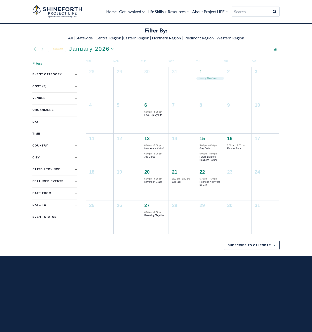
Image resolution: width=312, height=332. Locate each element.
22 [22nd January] (202, 172)
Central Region (108, 37)
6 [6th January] (145, 105)
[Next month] (42, 49)
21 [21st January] (174, 172)
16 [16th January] (230, 138)
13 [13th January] (147, 138)
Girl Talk (176, 182)
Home (111, 11)
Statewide (84, 37)
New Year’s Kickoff (154, 148)
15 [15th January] (202, 138)
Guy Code (205, 148)
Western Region (230, 37)
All (70, 37)
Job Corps (149, 156)
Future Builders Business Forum (208, 158)
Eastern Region (136, 37)
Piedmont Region (199, 37)
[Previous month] (34, 49)
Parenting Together (154, 215)
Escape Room (234, 148)
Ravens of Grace (153, 182)
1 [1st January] (201, 71)
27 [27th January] (147, 205)
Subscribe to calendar (249, 245)
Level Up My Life (153, 115)
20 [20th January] (147, 172)
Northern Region (166, 37)
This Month (57, 49)
